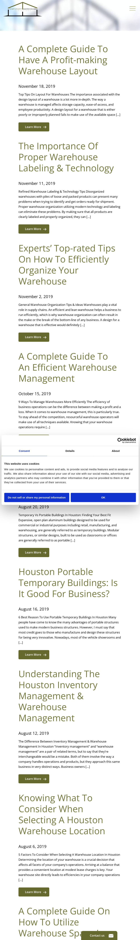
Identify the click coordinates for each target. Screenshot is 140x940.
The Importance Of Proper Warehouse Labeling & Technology (66, 157)
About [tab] (116, 450)
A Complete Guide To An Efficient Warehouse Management (67, 367)
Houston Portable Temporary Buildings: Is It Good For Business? (68, 582)
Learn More (35, 127)
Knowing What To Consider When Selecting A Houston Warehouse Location (61, 814)
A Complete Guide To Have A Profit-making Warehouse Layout (63, 60)
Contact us (101, 935)
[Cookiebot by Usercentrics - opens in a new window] (120, 440)
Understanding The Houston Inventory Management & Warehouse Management (59, 696)
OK (103, 497)
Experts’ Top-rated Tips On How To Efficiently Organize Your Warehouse (66, 264)
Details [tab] (70, 450)
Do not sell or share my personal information (37, 497)
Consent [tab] (24, 450)
